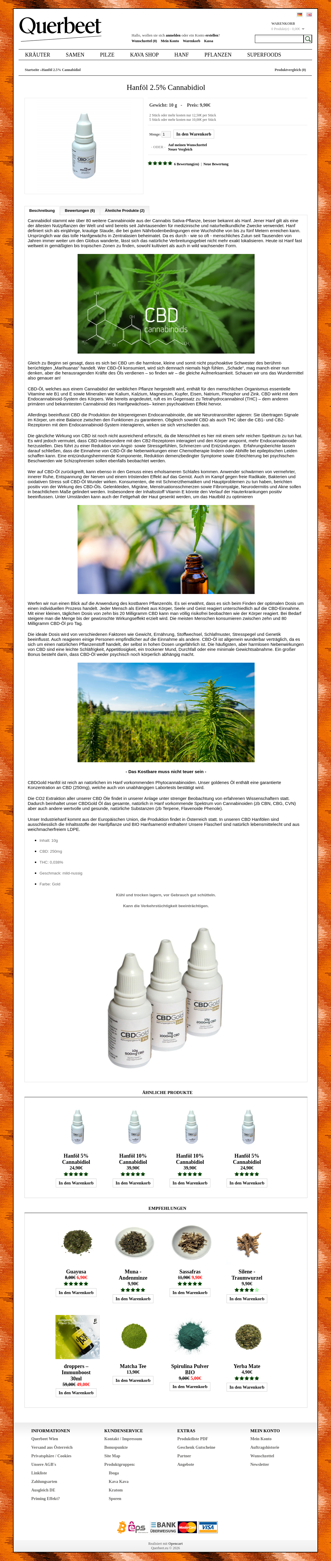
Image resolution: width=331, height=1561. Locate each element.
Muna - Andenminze (133, 1274)
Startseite (32, 70)
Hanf (181, 55)
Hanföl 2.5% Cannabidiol (61, 70)
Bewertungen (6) (80, 210)
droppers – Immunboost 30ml (76, 1372)
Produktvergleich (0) (290, 70)
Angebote (185, 1464)
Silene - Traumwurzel (247, 1274)
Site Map (112, 1455)
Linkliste (39, 1473)
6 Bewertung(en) (186, 164)
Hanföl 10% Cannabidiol (133, 1159)
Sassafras (190, 1271)
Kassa (208, 41)
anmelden (173, 35)
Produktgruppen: (119, 1464)
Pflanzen (218, 55)
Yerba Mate (247, 1366)
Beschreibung (42, 210)
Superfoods (264, 55)
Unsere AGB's (43, 1464)
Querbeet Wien (44, 1438)
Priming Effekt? (45, 1498)
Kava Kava (119, 1481)
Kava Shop (144, 55)
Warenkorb (191, 41)
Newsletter (259, 1464)
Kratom (116, 1490)
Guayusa (76, 1271)
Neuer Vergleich (180, 149)
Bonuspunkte (116, 1447)
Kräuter (37, 55)
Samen (75, 55)
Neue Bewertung (215, 164)
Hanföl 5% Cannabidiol (76, 1159)
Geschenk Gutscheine (196, 1447)
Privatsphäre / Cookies (51, 1455)
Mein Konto (170, 41)
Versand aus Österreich (52, 1447)
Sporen (115, 1498)
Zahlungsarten (44, 1481)
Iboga (114, 1473)
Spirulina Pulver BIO (190, 1369)
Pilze (107, 55)
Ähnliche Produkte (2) (125, 210)
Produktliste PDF (192, 1438)
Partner (184, 1455)
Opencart (175, 1543)
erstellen (211, 35)
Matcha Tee (133, 1366)
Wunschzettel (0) (144, 41)
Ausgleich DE (43, 1490)
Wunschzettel (262, 1455)
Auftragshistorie (264, 1447)
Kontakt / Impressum (123, 1438)
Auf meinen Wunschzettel (187, 145)
